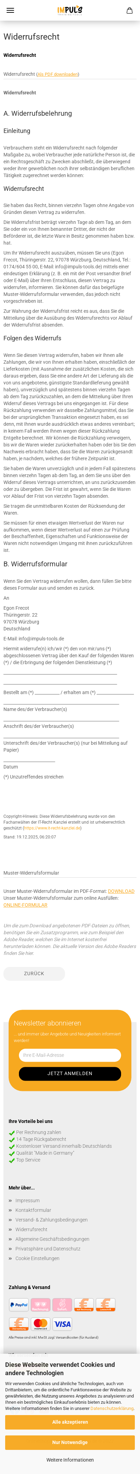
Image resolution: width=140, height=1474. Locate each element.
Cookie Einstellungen (37, 1258)
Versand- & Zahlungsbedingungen (51, 1220)
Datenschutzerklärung (111, 1408)
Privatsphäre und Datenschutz (47, 1248)
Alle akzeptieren (70, 1422)
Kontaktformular (33, 1210)
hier (29, 953)
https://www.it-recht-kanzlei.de (52, 828)
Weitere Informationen (70, 1460)
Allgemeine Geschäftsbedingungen (52, 1239)
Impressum (27, 1200)
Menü (10, 10)
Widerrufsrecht (31, 1229)
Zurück (34, 973)
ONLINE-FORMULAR (25, 905)
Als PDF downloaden (57, 74)
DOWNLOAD (121, 891)
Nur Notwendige (70, 1442)
